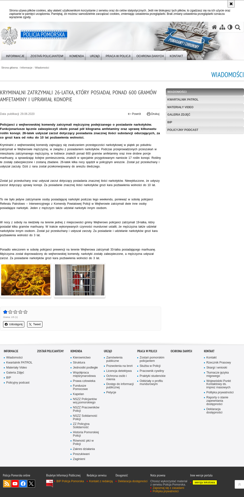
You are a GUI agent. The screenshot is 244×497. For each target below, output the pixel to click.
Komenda (76, 351)
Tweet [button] (35, 324)
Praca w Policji (147, 351)
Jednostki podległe (85, 367)
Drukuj (153, 114)
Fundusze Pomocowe (80, 387)
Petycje (111, 392)
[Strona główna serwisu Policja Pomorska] (214, 27)
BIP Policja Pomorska (70, 481)
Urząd (108, 351)
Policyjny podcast (182, 130)
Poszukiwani (81, 454)
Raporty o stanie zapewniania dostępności (217, 401)
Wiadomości (42, 67)
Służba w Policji (150, 366)
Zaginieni (79, 459)
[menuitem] (15, 55)
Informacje (26, 67)
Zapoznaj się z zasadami (168, 488)
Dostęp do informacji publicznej (120, 386)
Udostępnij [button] (14, 324)
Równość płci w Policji (83, 442)
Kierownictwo (82, 357)
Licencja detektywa (119, 371)
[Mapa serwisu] (222, 27)
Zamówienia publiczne (114, 359)
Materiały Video (180, 107)
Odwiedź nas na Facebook (23, 483)
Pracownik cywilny (152, 371)
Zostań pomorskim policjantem (152, 359)
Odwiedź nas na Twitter (31, 483)
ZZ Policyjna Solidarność (81, 425)
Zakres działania (84, 449)
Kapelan (78, 394)
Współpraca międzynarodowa (84, 374)
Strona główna (9, 67)
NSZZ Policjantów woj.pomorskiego (85, 401)
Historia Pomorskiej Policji (86, 434)
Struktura (79, 362)
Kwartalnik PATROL (182, 99)
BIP (169, 122)
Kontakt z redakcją (101, 481)
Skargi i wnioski (216, 367)
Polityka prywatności (220, 392)
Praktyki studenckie (153, 376)
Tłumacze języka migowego (217, 374)
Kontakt (209, 351)
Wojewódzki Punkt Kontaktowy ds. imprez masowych (218, 384)
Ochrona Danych (181, 351)
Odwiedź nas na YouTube (15, 483)
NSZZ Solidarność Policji (85, 417)
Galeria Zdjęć (178, 114)
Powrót (134, 114)
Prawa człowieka (84, 381)
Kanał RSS (7, 483)
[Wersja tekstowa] (230, 27)
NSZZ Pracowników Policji (86, 409)
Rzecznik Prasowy (218, 362)
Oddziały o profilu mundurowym (151, 382)
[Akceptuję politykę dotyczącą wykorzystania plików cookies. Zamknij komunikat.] (231, 4)
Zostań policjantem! (50, 351)
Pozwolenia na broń (119, 366)
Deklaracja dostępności (214, 411)
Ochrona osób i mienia (116, 377)
